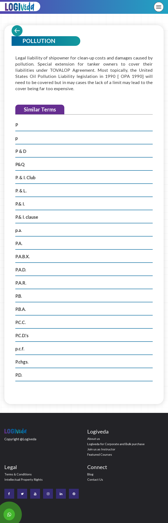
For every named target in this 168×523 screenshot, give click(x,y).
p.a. (18, 230)
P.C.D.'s (21, 335)
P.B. (18, 296)
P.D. (18, 375)
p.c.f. (19, 348)
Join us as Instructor (101, 449)
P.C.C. (20, 322)
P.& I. (20, 203)
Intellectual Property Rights (23, 479)
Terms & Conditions (18, 474)
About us (93, 439)
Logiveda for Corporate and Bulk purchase (116, 444)
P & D (20, 151)
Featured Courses (99, 454)
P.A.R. (20, 282)
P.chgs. (21, 361)
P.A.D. (20, 269)
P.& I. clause (26, 217)
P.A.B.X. (22, 256)
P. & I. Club (25, 177)
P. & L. (21, 190)
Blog (90, 474)
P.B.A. (20, 309)
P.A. (18, 243)
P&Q (19, 164)
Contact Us (95, 479)
